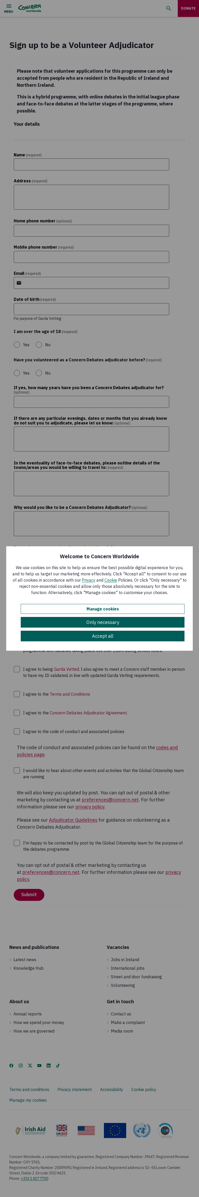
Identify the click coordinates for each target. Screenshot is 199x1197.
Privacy (88, 580)
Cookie (110, 580)
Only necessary (102, 622)
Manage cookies (103, 608)
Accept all (102, 636)
